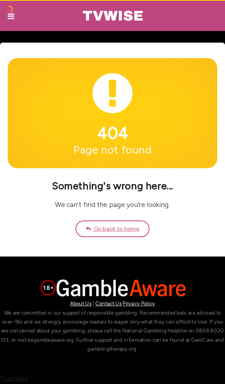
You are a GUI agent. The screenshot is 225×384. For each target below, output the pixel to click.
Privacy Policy (139, 304)
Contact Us (108, 304)
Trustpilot (14, 378)
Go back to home (112, 229)
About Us (80, 304)
